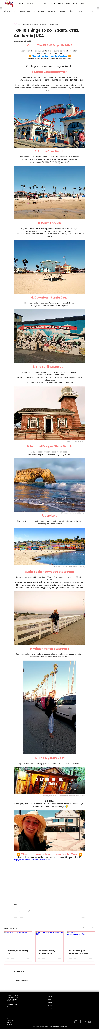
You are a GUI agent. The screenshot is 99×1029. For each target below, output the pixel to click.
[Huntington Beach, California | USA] (49, 939)
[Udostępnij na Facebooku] (15, 911)
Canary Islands (25, 11)
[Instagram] (76, 1022)
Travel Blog (50, 1012)
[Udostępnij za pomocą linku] (29, 911)
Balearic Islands (39, 11)
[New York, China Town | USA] (18, 939)
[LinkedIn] (85, 1022)
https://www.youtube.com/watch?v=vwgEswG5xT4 (33, 860)
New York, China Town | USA (17, 952)
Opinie (50, 1005)
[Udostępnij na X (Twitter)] (19, 911)
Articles (79, 11)
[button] (92, 11)
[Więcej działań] (84, 24)
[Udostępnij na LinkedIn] (24, 911)
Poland (71, 11)
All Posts (7, 11)
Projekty (50, 1002)
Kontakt (50, 1009)
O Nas (49, 999)
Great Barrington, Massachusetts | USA (78, 952)
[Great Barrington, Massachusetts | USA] (81, 939)
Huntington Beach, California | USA (46, 952)
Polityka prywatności (61, 1026)
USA (15, 11)
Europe (62, 11)
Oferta (50, 996)
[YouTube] (90, 1022)
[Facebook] (80, 1022)
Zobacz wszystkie (89, 928)
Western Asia (52, 11)
